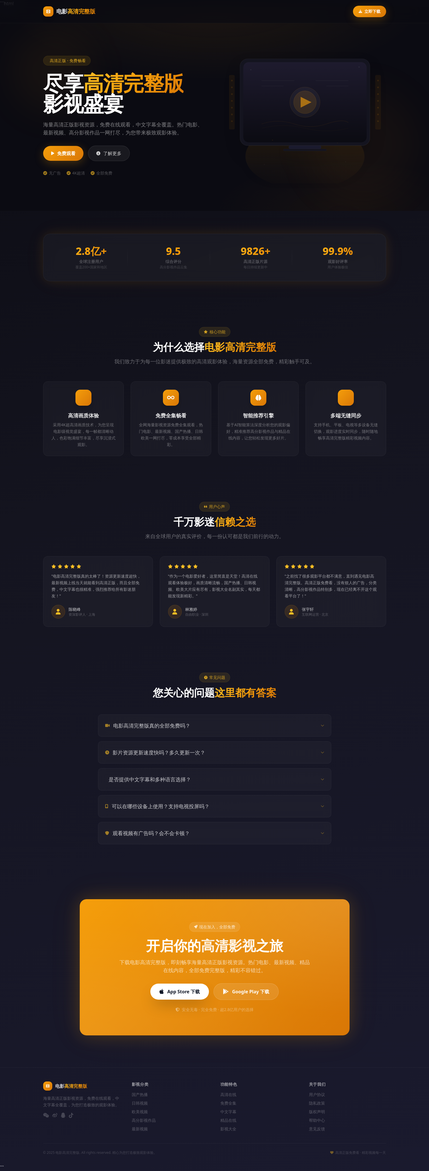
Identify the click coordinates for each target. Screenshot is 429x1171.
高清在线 (228, 1094)
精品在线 (228, 1120)
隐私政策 (317, 1103)
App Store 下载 (179, 991)
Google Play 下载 (246, 991)
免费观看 (63, 153)
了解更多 (108, 153)
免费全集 (228, 1103)
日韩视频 (140, 1103)
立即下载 (369, 11)
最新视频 (140, 1129)
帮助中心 (317, 1120)
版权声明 (317, 1111)
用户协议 (317, 1094)
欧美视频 (140, 1111)
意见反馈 (317, 1129)
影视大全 (228, 1129)
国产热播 (140, 1094)
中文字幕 (228, 1111)
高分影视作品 (144, 1120)
